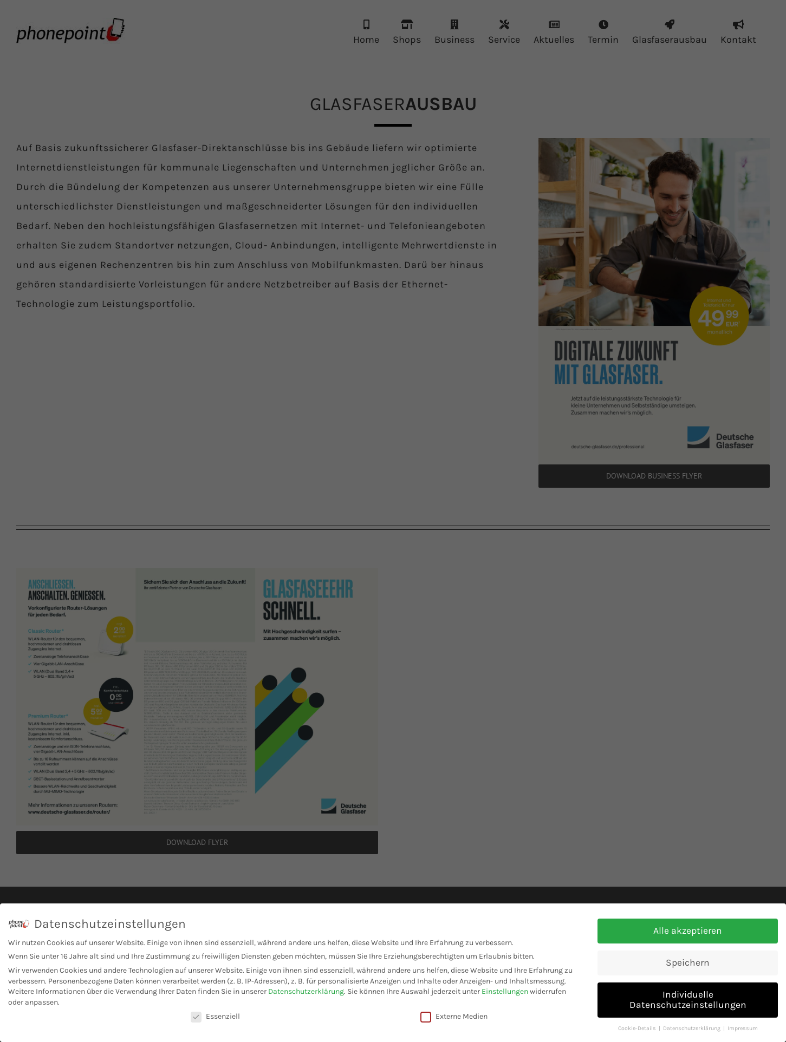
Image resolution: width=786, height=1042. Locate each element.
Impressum (742, 1028)
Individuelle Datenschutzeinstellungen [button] (687, 1000)
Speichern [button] (688, 962)
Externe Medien (454, 1016)
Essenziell (215, 1016)
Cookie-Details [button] (638, 1028)
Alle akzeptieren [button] (687, 930)
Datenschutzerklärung (306, 991)
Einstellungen (505, 991)
